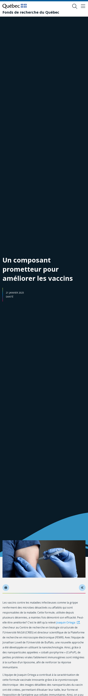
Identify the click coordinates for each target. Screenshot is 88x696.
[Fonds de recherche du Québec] (30, 12)
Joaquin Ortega (65, 622)
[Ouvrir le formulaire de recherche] (74, 6)
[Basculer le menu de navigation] (83, 6)
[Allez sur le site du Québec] (14, 6)
